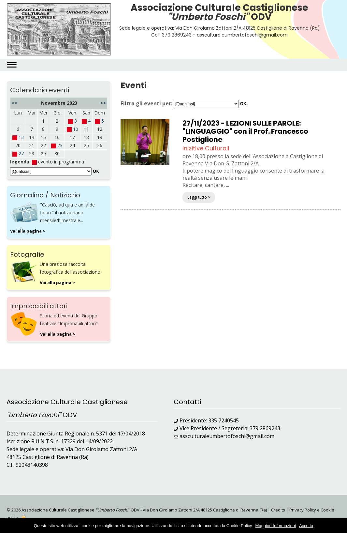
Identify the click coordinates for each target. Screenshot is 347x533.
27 (21, 153)
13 (21, 137)
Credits (278, 510)
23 (60, 145)
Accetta (306, 525)
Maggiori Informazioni (275, 525)
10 (75, 129)
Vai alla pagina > (27, 231)
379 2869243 (265, 428)
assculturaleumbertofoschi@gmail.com (227, 436)
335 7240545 (223, 420)
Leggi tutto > (198, 197)
